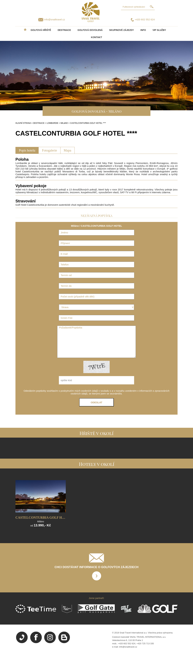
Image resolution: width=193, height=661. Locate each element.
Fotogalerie (49, 150)
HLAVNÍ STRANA (23, 123)
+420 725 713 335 (145, 643)
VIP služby (159, 30)
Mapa (67, 150)
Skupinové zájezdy (121, 30)
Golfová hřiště (41, 30)
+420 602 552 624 (145, 19)
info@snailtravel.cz (54, 19)
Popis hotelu (27, 150)
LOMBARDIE (52, 123)
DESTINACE (64, 30)
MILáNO (64, 123)
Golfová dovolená (90, 30)
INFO (143, 30)
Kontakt (96, 37)
